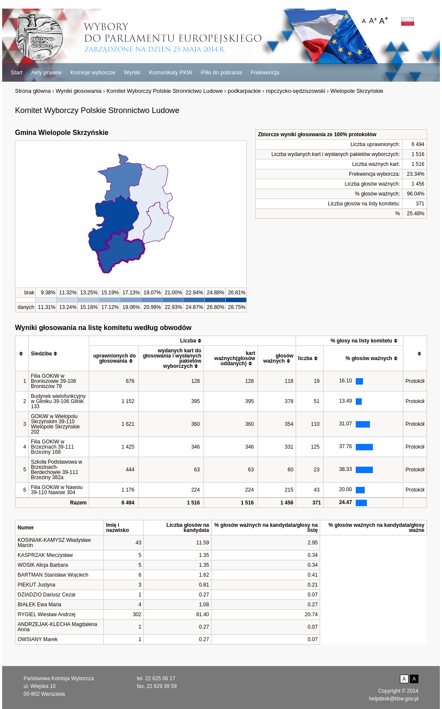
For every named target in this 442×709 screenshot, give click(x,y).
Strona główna (33, 91)
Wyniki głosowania (79, 91)
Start (16, 72)
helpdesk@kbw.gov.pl (393, 699)
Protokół (415, 381)
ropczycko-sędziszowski (296, 91)
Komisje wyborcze (92, 72)
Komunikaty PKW (170, 72)
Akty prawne (46, 72)
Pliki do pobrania (221, 72)
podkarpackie (244, 91)
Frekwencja (265, 72)
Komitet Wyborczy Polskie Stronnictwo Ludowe (164, 91)
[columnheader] (22, 353)
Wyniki (132, 72)
